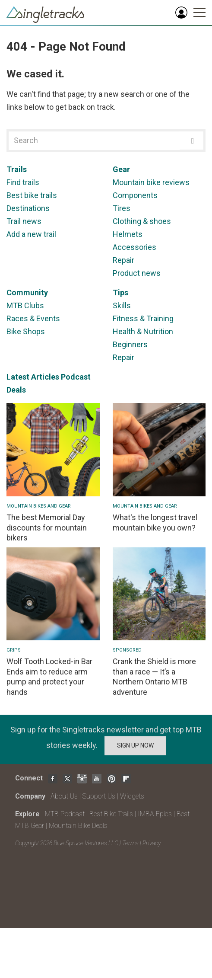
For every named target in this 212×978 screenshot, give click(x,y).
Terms (130, 843)
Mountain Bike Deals (78, 825)
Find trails (22, 182)
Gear (121, 169)
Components (135, 195)
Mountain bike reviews (151, 182)
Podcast (76, 376)
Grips (13, 650)
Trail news (23, 221)
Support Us (98, 796)
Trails (16, 169)
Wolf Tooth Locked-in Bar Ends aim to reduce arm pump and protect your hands (49, 676)
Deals (16, 389)
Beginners (130, 344)
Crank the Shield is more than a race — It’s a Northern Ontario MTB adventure (154, 676)
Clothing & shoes (142, 221)
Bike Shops (25, 331)
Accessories (134, 247)
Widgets (132, 796)
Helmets (127, 234)
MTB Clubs (25, 305)
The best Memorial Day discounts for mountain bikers (46, 527)
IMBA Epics (155, 814)
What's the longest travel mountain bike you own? (155, 522)
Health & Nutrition (143, 331)
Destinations (28, 208)
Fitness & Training (143, 318)
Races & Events (33, 318)
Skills (122, 305)
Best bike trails (31, 195)
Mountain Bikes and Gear (38, 506)
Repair (123, 260)
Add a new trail (31, 234)
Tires (121, 208)
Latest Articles (32, 376)
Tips (120, 292)
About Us (64, 796)
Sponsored (127, 650)
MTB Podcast (65, 814)
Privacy (151, 843)
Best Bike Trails (111, 814)
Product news (137, 273)
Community (27, 292)
